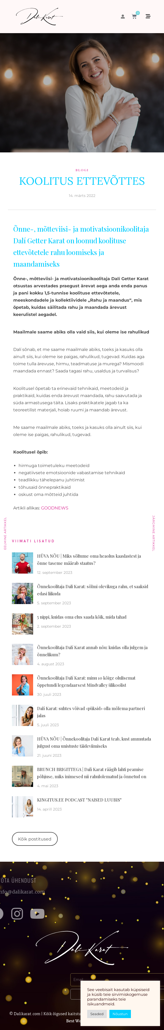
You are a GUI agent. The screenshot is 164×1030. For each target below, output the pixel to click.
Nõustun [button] (120, 1014)
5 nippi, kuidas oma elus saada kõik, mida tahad (81, 617)
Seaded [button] (97, 1014)
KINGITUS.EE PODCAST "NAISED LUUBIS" (79, 800)
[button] (122, 17)
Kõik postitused (34, 839)
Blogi (82, 170)
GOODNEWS (54, 507)
